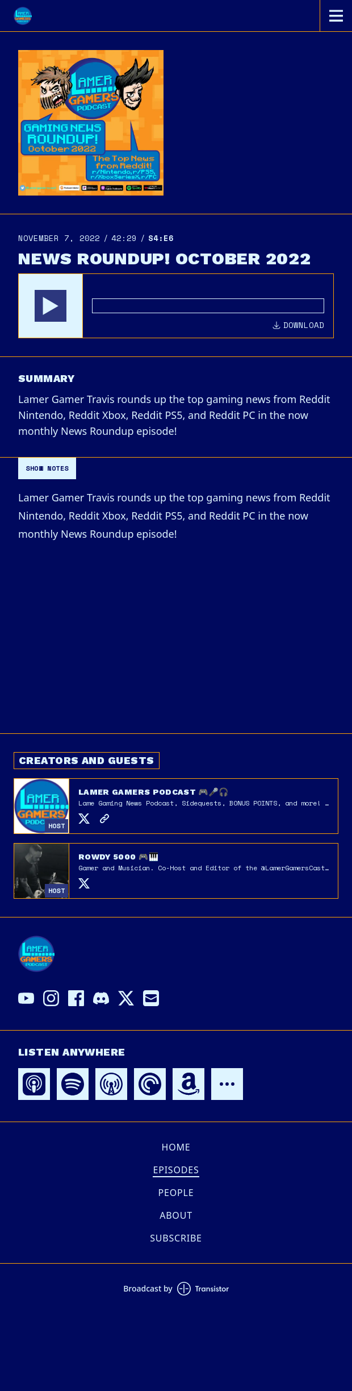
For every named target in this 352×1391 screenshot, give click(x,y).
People (176, 1192)
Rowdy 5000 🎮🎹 (118, 857)
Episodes (176, 1170)
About (176, 1215)
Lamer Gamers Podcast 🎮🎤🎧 (153, 792)
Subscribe (176, 1238)
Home (176, 1147)
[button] (50, 306)
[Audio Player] (176, 305)
